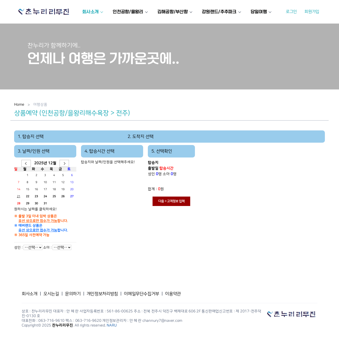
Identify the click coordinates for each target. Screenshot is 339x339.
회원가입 (311, 11)
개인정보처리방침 (102, 293)
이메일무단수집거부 (141, 293)
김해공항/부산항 (174, 11)
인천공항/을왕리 (129, 11)
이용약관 (173, 293)
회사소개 (91, 11)
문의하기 (73, 293)
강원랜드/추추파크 (220, 11)
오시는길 (51, 293)
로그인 (291, 11)
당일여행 (260, 11)
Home (19, 104)
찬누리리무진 (62, 325)
